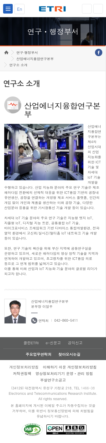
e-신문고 (53, 342)
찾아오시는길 (69, 354)
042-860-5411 (66, 320)
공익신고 (75, 342)
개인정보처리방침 (24, 367)
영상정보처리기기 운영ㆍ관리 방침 (64, 373)
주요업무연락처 (38, 354)
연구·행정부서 (27, 52)
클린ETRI (31, 342)
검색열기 (98, 9)
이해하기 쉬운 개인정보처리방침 (70, 367)
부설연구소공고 (53, 380)
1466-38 (88, 387)
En (19, 9)
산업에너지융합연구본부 (35, 58)
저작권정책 (22, 373)
